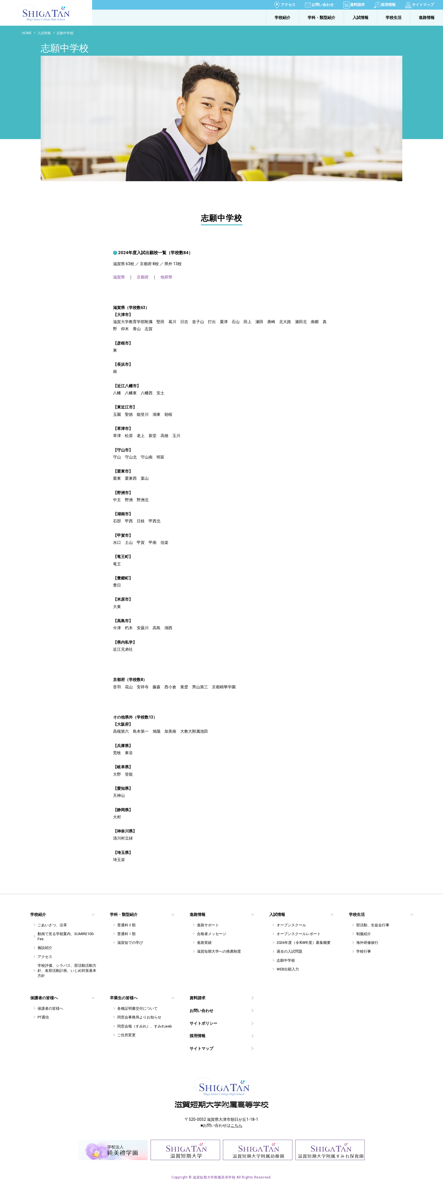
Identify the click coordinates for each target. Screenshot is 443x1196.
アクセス (288, 5)
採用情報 (388, 5)
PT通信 (43, 1017)
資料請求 (357, 5)
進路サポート (208, 925)
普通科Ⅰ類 (126, 934)
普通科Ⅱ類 (126, 925)
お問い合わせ (323, 5)
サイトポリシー (203, 1023)
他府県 (166, 277)
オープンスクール (291, 925)
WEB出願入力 (288, 969)
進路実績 (204, 942)
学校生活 (393, 17)
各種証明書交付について (137, 1008)
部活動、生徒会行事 (372, 925)
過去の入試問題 (289, 951)
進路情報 (427, 17)
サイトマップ (423, 5)
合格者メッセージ (211, 934)
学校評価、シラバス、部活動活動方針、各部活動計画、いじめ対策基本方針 (67, 970)
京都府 (143, 277)
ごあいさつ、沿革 (52, 925)
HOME (27, 33)
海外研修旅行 (367, 942)
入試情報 (360, 17)
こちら (236, 1125)
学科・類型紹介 (321, 17)
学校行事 (363, 951)
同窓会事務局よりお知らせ (139, 1017)
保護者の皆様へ (50, 1008)
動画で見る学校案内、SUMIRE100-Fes (66, 936)
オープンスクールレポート (299, 934)
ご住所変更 (126, 1035)
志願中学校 (286, 960)
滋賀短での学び (130, 942)
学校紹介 (282, 17)
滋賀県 (119, 277)
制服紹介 (363, 934)
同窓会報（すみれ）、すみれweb (144, 1026)
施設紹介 (45, 948)
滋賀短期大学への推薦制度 (219, 951)
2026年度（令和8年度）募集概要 (304, 942)
